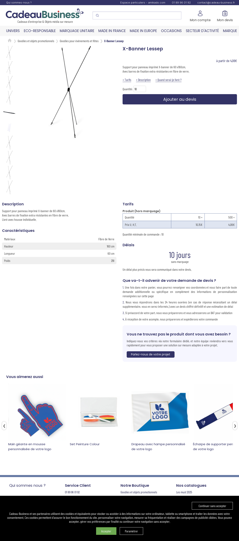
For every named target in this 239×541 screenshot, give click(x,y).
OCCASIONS (171, 30)
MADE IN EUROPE (143, 30)
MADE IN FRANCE (112, 30)
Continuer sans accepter (212, 506)
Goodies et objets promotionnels (36, 41)
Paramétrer (131, 531)
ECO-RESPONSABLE (40, 30)
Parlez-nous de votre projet (150, 354)
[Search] (137, 15)
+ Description (143, 80)
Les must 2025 (184, 492)
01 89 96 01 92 (181, 2)
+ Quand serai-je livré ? (168, 80)
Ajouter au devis (179, 99)
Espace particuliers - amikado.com (142, 2)
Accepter (106, 531)
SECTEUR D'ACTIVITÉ (202, 30)
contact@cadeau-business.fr (216, 2)
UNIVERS (13, 30)
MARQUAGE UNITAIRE (77, 30)
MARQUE (230, 30)
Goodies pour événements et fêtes (79, 41)
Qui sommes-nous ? (19, 2)
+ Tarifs (127, 80)
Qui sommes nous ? (27, 485)
